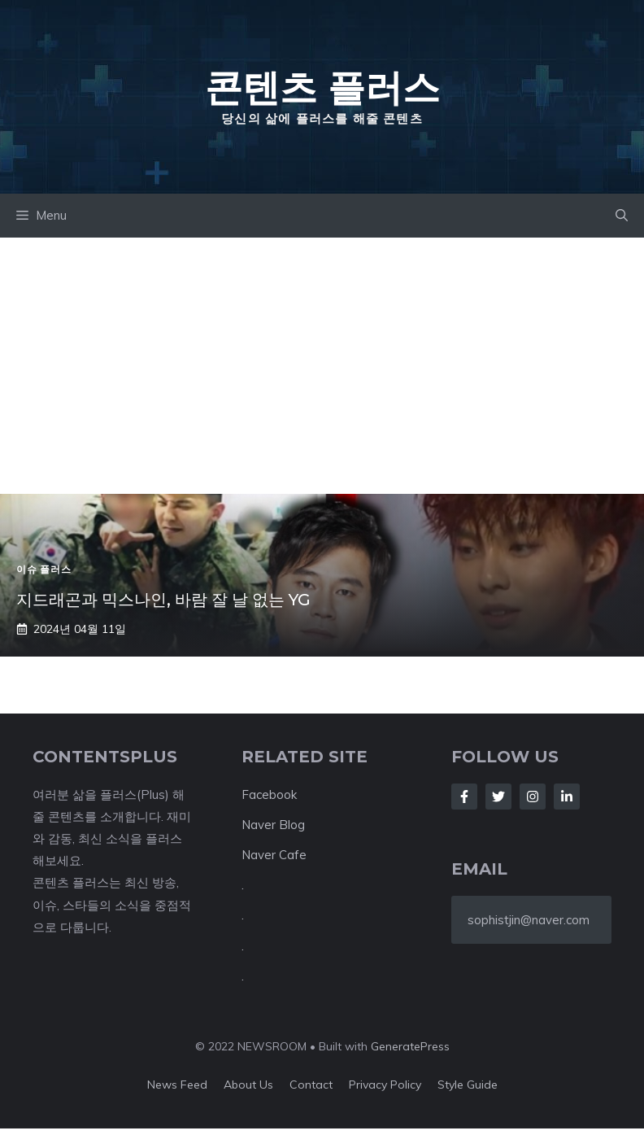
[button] (621, 216)
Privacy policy (385, 1084)
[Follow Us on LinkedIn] (567, 797)
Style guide (467, 1084)
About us (248, 1084)
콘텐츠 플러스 (322, 87)
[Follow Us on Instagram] (533, 797)
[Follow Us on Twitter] (498, 797)
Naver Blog (273, 824)
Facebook (269, 794)
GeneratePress (410, 1046)
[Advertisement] (322, 360)
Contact (311, 1084)
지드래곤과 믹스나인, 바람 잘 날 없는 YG (163, 599)
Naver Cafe (274, 854)
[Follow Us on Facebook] (464, 797)
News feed (177, 1084)
